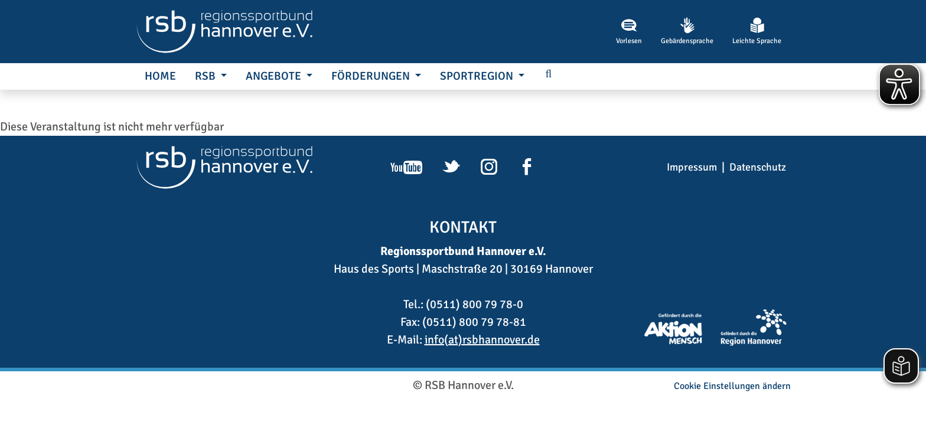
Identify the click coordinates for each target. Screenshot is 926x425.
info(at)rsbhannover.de (482, 339)
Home (160, 76)
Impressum (692, 167)
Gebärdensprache (687, 31)
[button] (549, 74)
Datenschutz (757, 167)
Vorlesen (629, 31)
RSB (206, 76)
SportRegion (478, 76)
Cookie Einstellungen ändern (732, 386)
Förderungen (371, 76)
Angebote (275, 76)
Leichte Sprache (756, 31)
